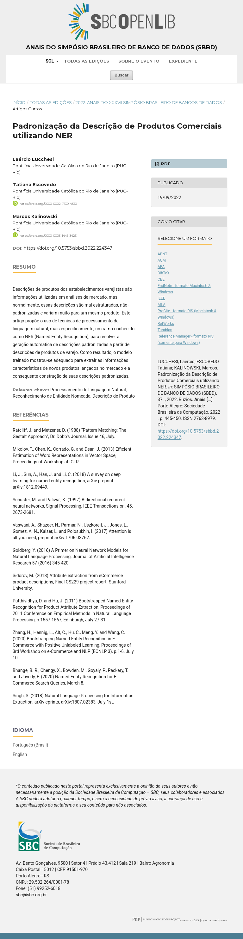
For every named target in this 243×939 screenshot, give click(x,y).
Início (19, 102)
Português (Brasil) (30, 744)
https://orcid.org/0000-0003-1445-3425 (48, 235)
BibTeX (164, 273)
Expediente (183, 61)
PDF (165, 163)
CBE (161, 279)
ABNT (162, 254)
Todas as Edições (86, 61)
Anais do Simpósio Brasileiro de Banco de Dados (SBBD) (121, 47)
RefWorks (166, 323)
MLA (161, 304)
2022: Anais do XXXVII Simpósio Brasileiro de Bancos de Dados (149, 102)
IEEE (161, 298)
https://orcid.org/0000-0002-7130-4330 (48, 204)
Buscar (121, 75)
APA (161, 267)
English (20, 754)
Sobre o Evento (138, 61)
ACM (162, 260)
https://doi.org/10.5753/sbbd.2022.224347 (68, 248)
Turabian (165, 330)
